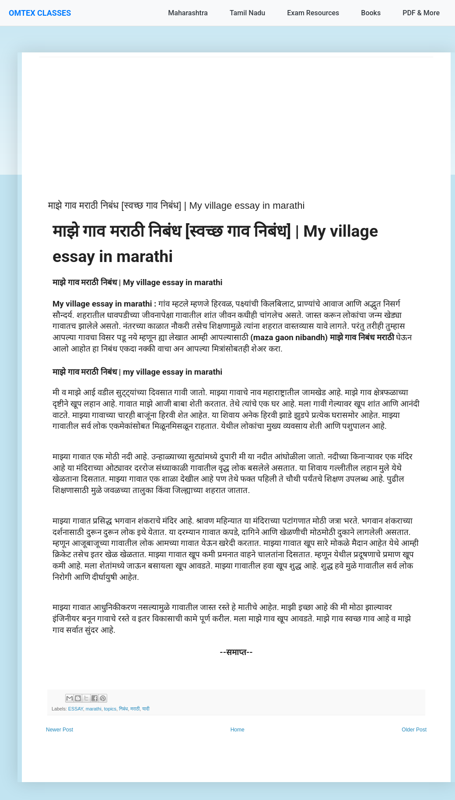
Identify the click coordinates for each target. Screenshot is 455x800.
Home (238, 730)
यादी (145, 708)
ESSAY (75, 708)
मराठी (135, 708)
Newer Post (59, 730)
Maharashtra (188, 13)
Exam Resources (313, 13)
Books (371, 13)
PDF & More (421, 13)
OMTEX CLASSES (40, 12)
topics (110, 708)
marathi (94, 708)
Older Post (414, 730)
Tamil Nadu (247, 13)
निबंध (123, 708)
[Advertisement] (236, 118)
